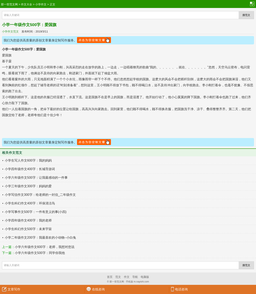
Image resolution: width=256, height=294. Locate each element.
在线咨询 (98, 289)
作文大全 (26, 4)
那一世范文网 (9, 4)
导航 (135, 276)
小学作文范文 (10, 31)
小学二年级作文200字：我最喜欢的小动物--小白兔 (40, 237)
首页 (110, 276)
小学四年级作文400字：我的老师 (28, 220)
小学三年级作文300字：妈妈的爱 (28, 186)
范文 (118, 276)
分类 (253, 4)
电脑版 (145, 276)
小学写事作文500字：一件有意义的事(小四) (35, 212)
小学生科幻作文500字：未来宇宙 (28, 229)
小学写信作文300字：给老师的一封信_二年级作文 (40, 194)
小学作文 (40, 4)
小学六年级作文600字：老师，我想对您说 (44, 247)
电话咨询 (181, 289)
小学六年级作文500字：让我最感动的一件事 (36, 177)
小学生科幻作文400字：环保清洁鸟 (30, 203)
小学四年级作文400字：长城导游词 (30, 169)
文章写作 (14, 289)
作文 (126, 276)
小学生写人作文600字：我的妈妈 (28, 160)
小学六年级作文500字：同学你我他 (40, 253)
